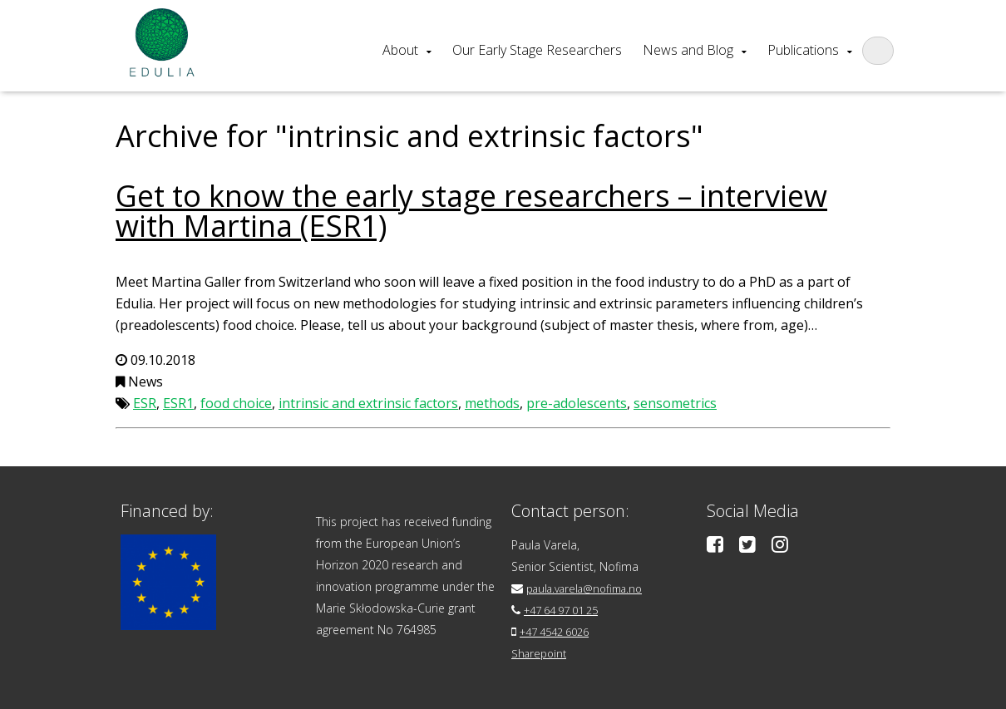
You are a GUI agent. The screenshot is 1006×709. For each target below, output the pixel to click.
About (400, 50)
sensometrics (675, 403)
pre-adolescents (576, 403)
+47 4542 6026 (560, 631)
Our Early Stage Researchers (537, 50)
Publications (803, 50)
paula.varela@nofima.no (590, 588)
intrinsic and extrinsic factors (368, 403)
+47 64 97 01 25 (567, 610)
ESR (144, 403)
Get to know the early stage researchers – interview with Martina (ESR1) (471, 210)
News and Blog (688, 50)
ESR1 (178, 403)
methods (492, 403)
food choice (236, 403)
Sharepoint (540, 653)
